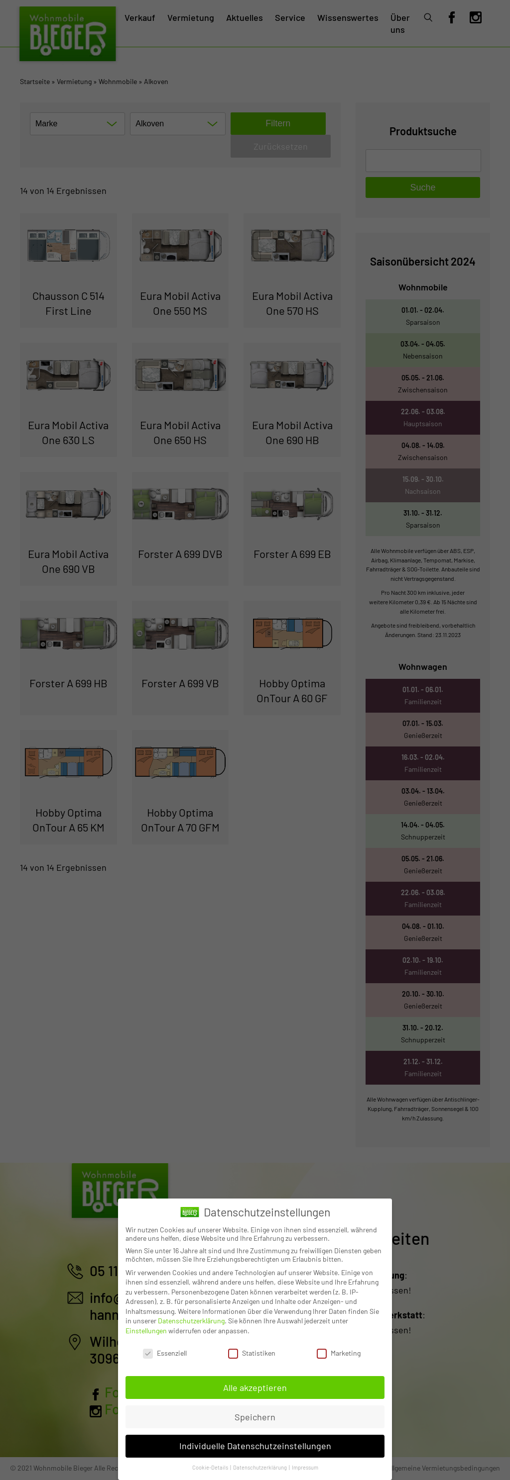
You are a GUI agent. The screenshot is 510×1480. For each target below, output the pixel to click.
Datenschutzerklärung (191, 1320)
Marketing (339, 1353)
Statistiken (251, 1353)
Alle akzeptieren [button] (255, 1387)
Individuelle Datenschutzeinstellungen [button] (255, 1445)
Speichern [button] (255, 1416)
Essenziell (165, 1353)
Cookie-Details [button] (210, 1467)
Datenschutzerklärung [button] (260, 1467)
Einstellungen (146, 1330)
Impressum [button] (305, 1467)
